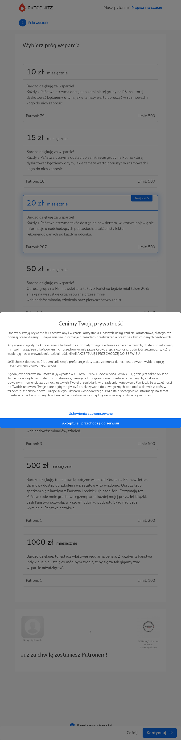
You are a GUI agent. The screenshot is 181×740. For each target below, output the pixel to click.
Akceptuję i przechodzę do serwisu (90, 423)
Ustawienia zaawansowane (91, 413)
